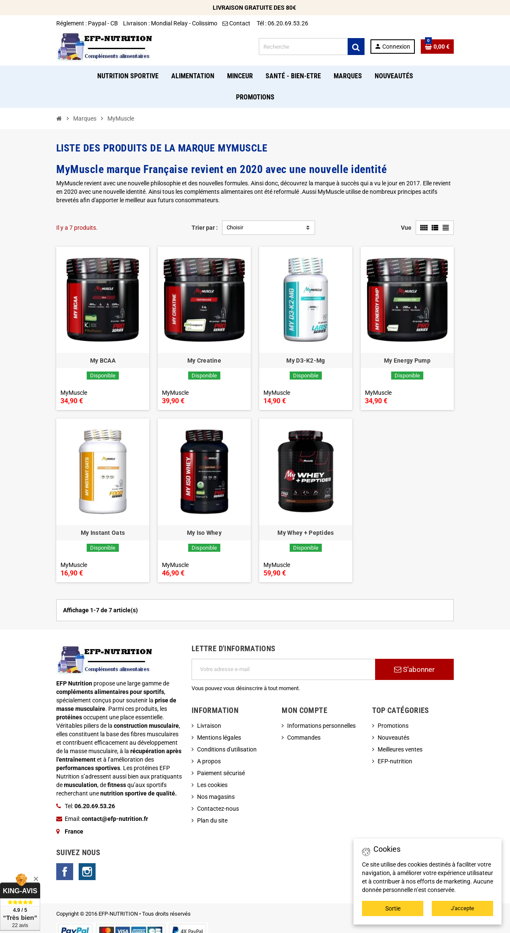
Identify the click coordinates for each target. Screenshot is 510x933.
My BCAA (102, 360)
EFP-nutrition (395, 761)
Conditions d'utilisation (227, 749)
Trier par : (205, 227)
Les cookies (212, 785)
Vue (406, 227)
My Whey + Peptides (305, 532)
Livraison (209, 725)
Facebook (64, 871)
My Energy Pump (407, 360)
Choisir (235, 227)
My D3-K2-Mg (305, 360)
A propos (209, 761)
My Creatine (204, 360)
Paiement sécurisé (221, 773)
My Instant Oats (103, 532)
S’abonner (414, 669)
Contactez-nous (218, 808)
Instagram (87, 871)
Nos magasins (216, 796)
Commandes (304, 737)
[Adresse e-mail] (283, 669)
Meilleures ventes (400, 749)
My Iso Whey (204, 532)
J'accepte (462, 908)
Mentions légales (219, 737)
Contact (237, 23)
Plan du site (212, 820)
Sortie (392, 908)
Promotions (393, 725)
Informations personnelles (321, 725)
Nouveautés (393, 737)
